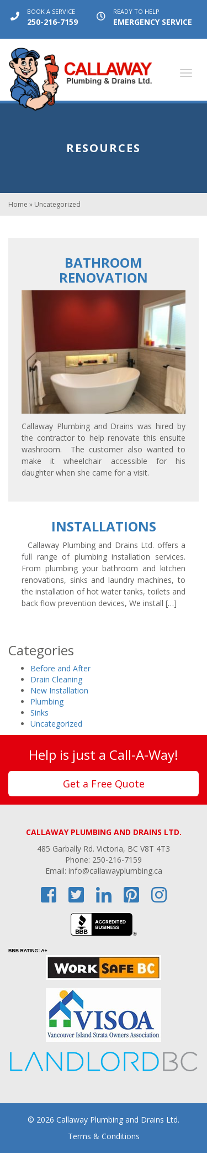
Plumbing (46, 701)
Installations (103, 526)
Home (18, 204)
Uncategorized (56, 723)
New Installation (59, 690)
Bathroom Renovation (103, 269)
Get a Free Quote (104, 783)
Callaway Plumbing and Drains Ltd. (117, 1119)
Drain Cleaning (56, 679)
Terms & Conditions (104, 1136)
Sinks (39, 712)
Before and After (60, 668)
